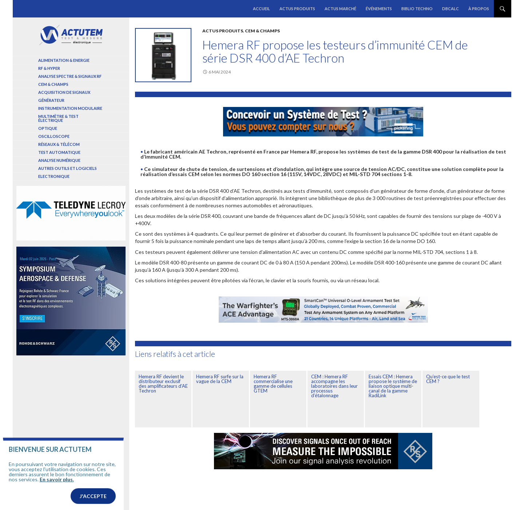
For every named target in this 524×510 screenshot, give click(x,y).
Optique (47, 128)
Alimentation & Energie (64, 60)
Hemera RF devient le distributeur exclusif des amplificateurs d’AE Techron (163, 384)
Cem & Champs (262, 30)
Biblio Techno (417, 8)
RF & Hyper (49, 68)
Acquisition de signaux (64, 92)
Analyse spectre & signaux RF (70, 76)
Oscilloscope (54, 136)
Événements (379, 8)
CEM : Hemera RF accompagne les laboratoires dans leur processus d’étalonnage (334, 386)
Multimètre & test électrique (58, 118)
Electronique (54, 176)
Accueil (261, 8)
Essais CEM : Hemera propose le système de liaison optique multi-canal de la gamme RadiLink (393, 386)
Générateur (51, 100)
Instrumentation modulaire (70, 108)
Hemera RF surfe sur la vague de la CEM (219, 379)
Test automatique (59, 152)
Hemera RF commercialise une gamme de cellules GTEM (273, 384)
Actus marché (340, 8)
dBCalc (450, 8)
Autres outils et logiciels (67, 168)
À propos (478, 8)
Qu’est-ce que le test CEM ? (448, 379)
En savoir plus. (57, 491)
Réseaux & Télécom (59, 144)
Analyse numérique (59, 160)
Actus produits (297, 8)
